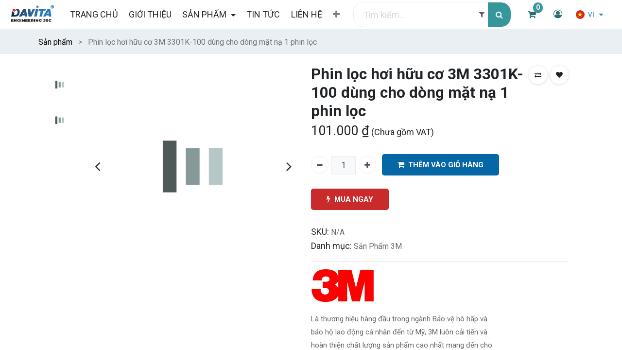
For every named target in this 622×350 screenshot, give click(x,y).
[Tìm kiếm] (499, 14)
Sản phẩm (55, 42)
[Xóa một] (319, 165)
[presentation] (97, 166)
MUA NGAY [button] (350, 199)
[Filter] (481, 14)
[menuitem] (93, 14)
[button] (336, 14)
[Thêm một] (367, 165)
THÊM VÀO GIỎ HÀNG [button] (440, 165)
